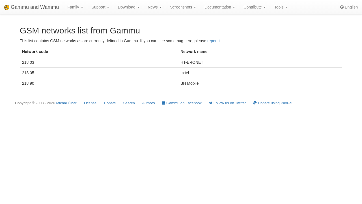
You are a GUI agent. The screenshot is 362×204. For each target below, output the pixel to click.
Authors (148, 103)
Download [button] (128, 7)
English (349, 7)
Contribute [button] (255, 7)
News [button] (155, 7)
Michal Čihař (66, 103)
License (90, 103)
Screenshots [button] (183, 7)
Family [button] (75, 7)
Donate (110, 103)
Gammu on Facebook (182, 103)
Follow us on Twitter (227, 103)
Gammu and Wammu (31, 7)
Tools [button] (281, 7)
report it (214, 41)
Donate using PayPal (272, 103)
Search (129, 103)
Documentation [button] (219, 7)
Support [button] (100, 7)
